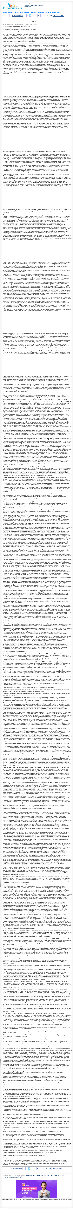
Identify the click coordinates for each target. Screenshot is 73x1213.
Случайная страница (35, 3)
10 (51, 15)
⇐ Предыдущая (17, 15)
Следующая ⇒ (58, 15)
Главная (26, 3)
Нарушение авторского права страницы (39, 1175)
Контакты (27, 5)
